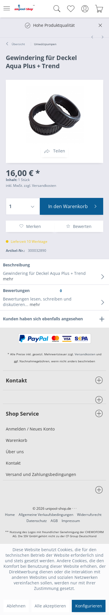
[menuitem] (8, 9)
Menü (6, 6)
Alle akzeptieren (50, 606)
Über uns (15, 451)
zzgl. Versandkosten (40, 185)
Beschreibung (16, 265)
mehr (8, 279)
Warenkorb (16, 440)
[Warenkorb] (99, 9)
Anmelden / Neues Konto (30, 429)
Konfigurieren (88, 606)
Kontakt (13, 463)
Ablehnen (16, 606)
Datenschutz (36, 520)
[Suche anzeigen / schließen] (55, 9)
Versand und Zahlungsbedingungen (41, 474)
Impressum (71, 520)
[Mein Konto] (84, 9)
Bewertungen (16, 290)
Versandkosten (85, 354)
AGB (54, 520)
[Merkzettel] (70, 9)
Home (10, 514)
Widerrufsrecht (89, 514)
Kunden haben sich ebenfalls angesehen (43, 318)
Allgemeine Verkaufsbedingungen (46, 514)
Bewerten (79, 226)
